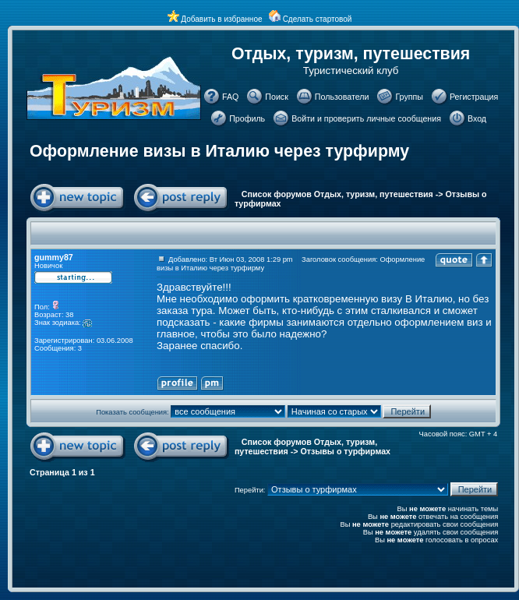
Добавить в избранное (221, 19)
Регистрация (474, 96)
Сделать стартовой (317, 19)
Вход (477, 118)
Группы (409, 96)
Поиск (276, 96)
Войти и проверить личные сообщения (366, 118)
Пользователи (342, 96)
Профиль (247, 118)
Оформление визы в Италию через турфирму (219, 151)
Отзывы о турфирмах (345, 451)
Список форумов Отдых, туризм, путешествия (337, 194)
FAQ (230, 96)
